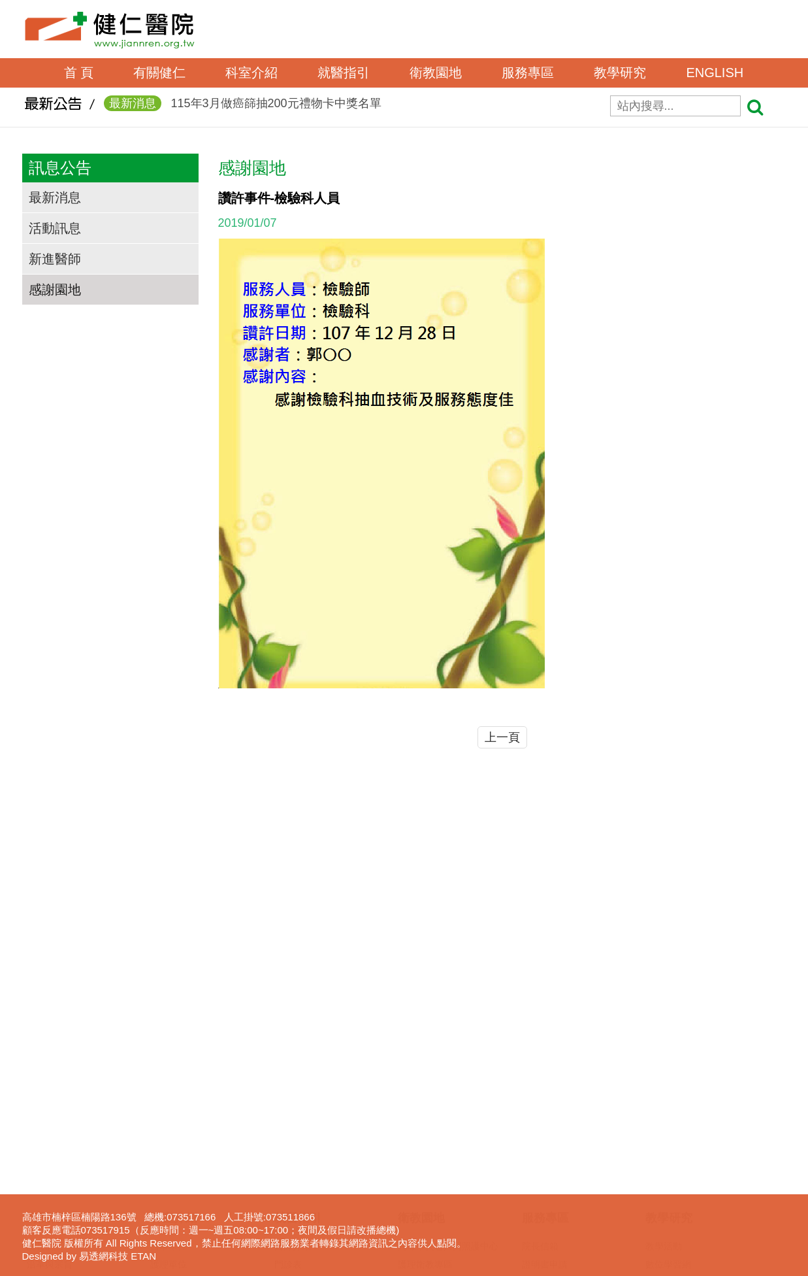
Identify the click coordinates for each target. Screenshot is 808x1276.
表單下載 (540, 1095)
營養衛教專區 (425, 1205)
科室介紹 (251, 72)
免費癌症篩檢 (425, 1186)
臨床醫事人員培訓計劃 (691, 1113)
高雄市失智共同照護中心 (448, 1058)
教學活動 (663, 1058)
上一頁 (502, 737)
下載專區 (663, 1186)
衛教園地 (436, 72)
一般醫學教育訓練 (682, 1095)
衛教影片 (416, 1131)
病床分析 (292, 1223)
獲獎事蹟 (45, 1113)
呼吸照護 (540, 1150)
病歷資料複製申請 (558, 1113)
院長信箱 (540, 1058)
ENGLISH (714, 72)
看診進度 (292, 1113)
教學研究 (620, 72)
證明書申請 (545, 1076)
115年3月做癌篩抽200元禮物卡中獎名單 (242, 109)
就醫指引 (343, 72)
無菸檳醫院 (421, 1150)
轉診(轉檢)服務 (304, 1186)
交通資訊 (45, 1131)
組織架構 (45, 1095)
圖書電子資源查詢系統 (691, 1168)
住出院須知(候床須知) (318, 1150)
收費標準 (292, 1168)
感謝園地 (55, 289)
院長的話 (45, 1058)
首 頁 (79, 72)
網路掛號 (292, 1095)
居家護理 (540, 1131)
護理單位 (168, 1076)
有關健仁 (159, 72)
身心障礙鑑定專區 (558, 1223)
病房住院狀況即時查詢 (320, 1205)
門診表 (288, 1076)
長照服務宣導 (549, 1205)
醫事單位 (168, 1058)
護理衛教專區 (425, 1076)
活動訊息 (55, 228)
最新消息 (55, 197)
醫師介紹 (292, 1058)
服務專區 (528, 72)
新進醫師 (55, 259)
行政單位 (168, 1095)
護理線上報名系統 (682, 1150)
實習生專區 (668, 1131)
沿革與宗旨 (50, 1076)
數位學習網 (668, 1076)
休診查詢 (292, 1131)
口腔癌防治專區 (430, 1168)
